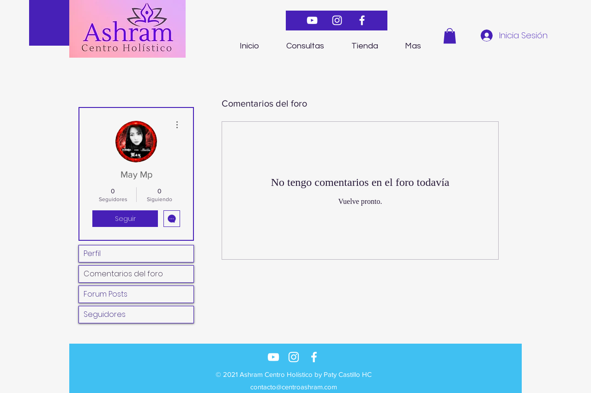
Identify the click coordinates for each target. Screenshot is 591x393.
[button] (449, 35)
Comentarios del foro (123, 273)
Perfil (92, 253)
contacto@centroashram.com (293, 387)
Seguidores (105, 314)
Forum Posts (105, 294)
